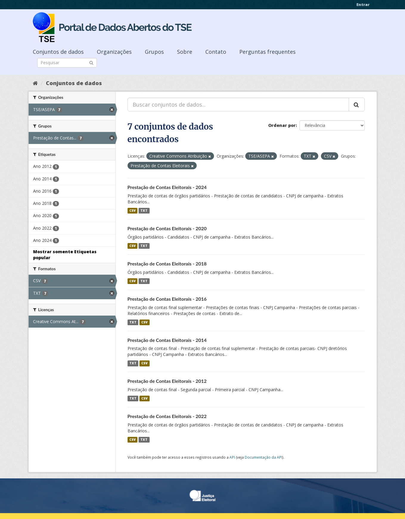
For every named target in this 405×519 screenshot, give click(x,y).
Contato (215, 51)
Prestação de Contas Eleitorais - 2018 (167, 263)
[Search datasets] (67, 62)
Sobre (184, 51)
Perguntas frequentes (267, 51)
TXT (144, 210)
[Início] (35, 83)
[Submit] (91, 62)
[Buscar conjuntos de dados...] (238, 104)
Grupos (154, 51)
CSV (132, 210)
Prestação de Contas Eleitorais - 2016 (167, 299)
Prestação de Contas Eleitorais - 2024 (167, 187)
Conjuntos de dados (58, 51)
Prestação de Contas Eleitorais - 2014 (167, 340)
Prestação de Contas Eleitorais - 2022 (167, 416)
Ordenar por (282, 125)
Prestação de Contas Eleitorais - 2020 (167, 228)
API (232, 457)
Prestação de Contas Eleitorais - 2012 (167, 381)
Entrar (363, 4)
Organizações (114, 51)
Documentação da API (263, 457)
